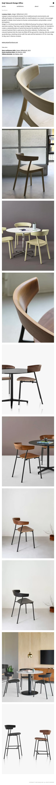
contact (51, 6)
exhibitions (20, 6)
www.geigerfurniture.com (10, 42)
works (4, 6)
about (36, 6)
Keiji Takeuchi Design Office (12, 3)
